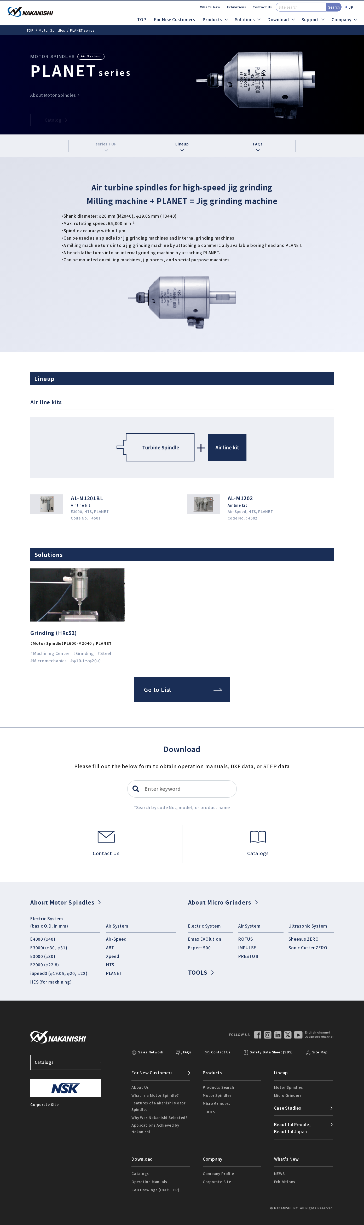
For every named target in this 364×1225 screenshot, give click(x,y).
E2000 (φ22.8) (44, 964)
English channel (317, 1032)
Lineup (182, 146)
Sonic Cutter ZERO (307, 947)
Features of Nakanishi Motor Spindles (158, 1106)
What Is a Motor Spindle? (155, 1095)
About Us (140, 1087)
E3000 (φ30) (42, 956)
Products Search (218, 1087)
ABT (110, 947)
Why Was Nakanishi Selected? (159, 1117)
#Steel (104, 653)
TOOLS (201, 972)
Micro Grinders (216, 1103)
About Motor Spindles (65, 902)
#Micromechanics (48, 660)
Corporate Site (217, 1181)
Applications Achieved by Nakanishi (155, 1128)
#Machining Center (50, 653)
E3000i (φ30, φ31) (48, 947)
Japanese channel (319, 1036)
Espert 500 (199, 947)
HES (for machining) (51, 982)
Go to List (183, 689)
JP (351, 7)
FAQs (258, 146)
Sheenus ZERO (303, 939)
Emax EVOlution (204, 939)
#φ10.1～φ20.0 (85, 660)
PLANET (114, 973)
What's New (210, 6)
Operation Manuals (149, 1181)
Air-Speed (116, 939)
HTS (110, 964)
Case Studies (287, 1108)
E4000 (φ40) (42, 939)
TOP (141, 19)
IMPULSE (247, 947)
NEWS (279, 1173)
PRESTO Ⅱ (248, 956)
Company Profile (218, 1173)
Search (334, 7)
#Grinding (83, 653)
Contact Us (262, 6)
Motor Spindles (52, 30)
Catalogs (66, 1062)
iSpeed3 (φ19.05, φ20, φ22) (58, 973)
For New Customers (174, 19)
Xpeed (112, 956)
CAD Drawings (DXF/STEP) (155, 1189)
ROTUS (245, 939)
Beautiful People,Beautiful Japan (292, 1127)
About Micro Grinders (223, 902)
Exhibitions (236, 6)
